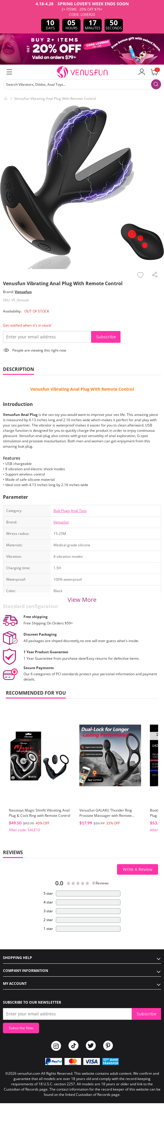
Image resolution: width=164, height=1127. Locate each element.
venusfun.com (28, 1073)
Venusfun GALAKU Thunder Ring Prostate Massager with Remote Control (105, 815)
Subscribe (106, 337)
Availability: (12, 311)
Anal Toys (79, 510)
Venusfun (23, 291)
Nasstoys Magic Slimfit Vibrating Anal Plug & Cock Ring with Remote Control (39, 813)
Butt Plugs (61, 510)
